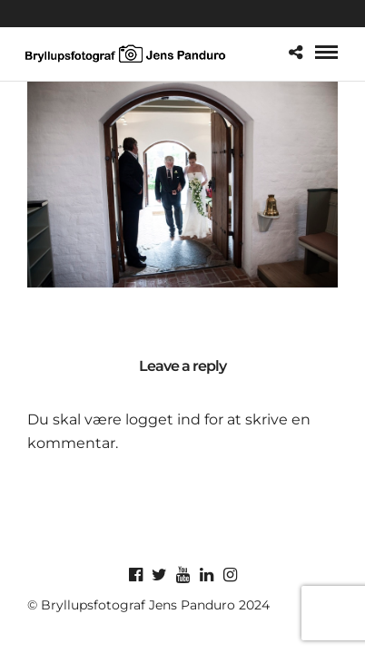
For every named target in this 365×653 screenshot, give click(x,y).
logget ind (163, 419)
